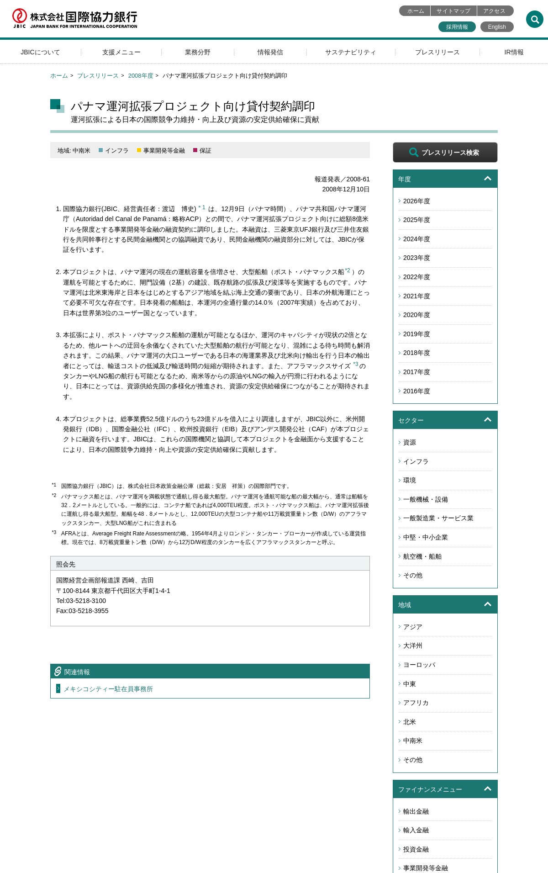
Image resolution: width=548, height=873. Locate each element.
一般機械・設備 (425, 499)
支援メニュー (121, 52)
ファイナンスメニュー (430, 789)
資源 (409, 442)
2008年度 (140, 75)
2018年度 (416, 352)
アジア (412, 626)
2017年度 (416, 372)
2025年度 (416, 219)
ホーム (415, 11)
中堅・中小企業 (425, 537)
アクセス (494, 11)
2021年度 (416, 296)
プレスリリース (437, 52)
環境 (409, 480)
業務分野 (198, 52)
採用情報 (457, 27)
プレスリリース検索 (450, 152)
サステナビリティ (350, 52)
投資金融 (416, 849)
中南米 (412, 740)
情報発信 (270, 52)
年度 (404, 179)
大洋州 (412, 645)
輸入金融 (416, 830)
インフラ (416, 461)
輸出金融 (416, 811)
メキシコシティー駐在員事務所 (108, 689)
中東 (409, 684)
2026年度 (416, 201)
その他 (412, 575)
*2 (347, 270)
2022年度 (416, 276)
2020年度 (416, 314)
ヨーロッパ (419, 664)
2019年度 (416, 334)
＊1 (201, 207)
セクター (411, 420)
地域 (404, 604)
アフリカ (416, 702)
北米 (409, 721)
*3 (355, 364)
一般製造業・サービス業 (438, 518)
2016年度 (416, 391)
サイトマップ (453, 11)
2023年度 (416, 257)
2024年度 (416, 239)
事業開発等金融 (425, 868)
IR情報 (514, 52)
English (497, 27)
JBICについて (40, 52)
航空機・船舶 (422, 556)
